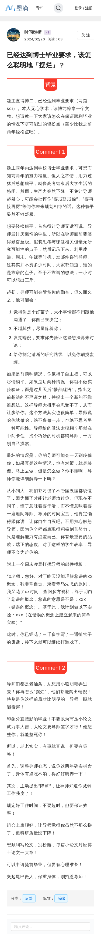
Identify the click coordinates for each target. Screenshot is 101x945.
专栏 (40, 7)
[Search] (58, 8)
